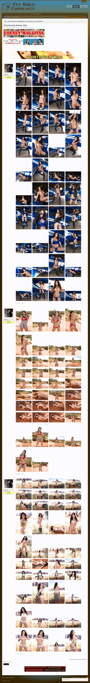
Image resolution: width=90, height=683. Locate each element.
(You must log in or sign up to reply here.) (78, 659)
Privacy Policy (85, 680)
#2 (86, 473)
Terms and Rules (78, 680)
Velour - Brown (5, 677)
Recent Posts (15, 16)
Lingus (25, 27)
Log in (84, 1)
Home (69, 6)
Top (85, 677)
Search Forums (7, 16)
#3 (86, 653)
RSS (87, 677)
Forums (76, 6)
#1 (86, 303)
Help (73, 677)
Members (83, 6)
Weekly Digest (77, 677)
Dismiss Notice (85, 21)
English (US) (12, 677)
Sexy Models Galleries (14, 27)
